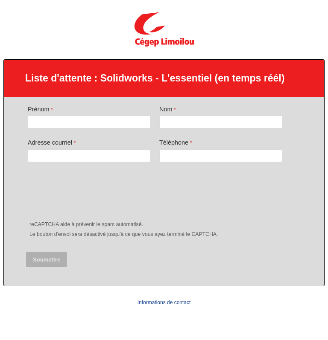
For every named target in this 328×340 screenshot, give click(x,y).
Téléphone (173, 142)
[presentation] (92, 193)
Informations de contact (164, 302)
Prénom (38, 109)
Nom (165, 109)
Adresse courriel (50, 142)
